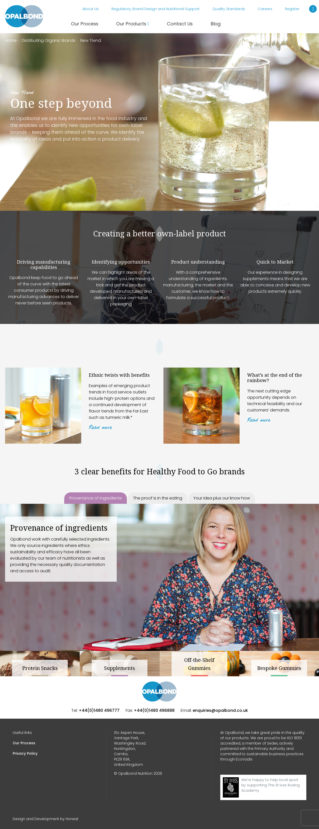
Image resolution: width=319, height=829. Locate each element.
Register (292, 8)
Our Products (132, 24)
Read (100, 428)
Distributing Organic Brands (48, 40)
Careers (265, 8)
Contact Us (180, 24)
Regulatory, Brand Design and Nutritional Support (155, 8)
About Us (90, 8)
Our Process (84, 24)
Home (11, 40)
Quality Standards (228, 8)
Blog (216, 24)
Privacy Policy (25, 753)
